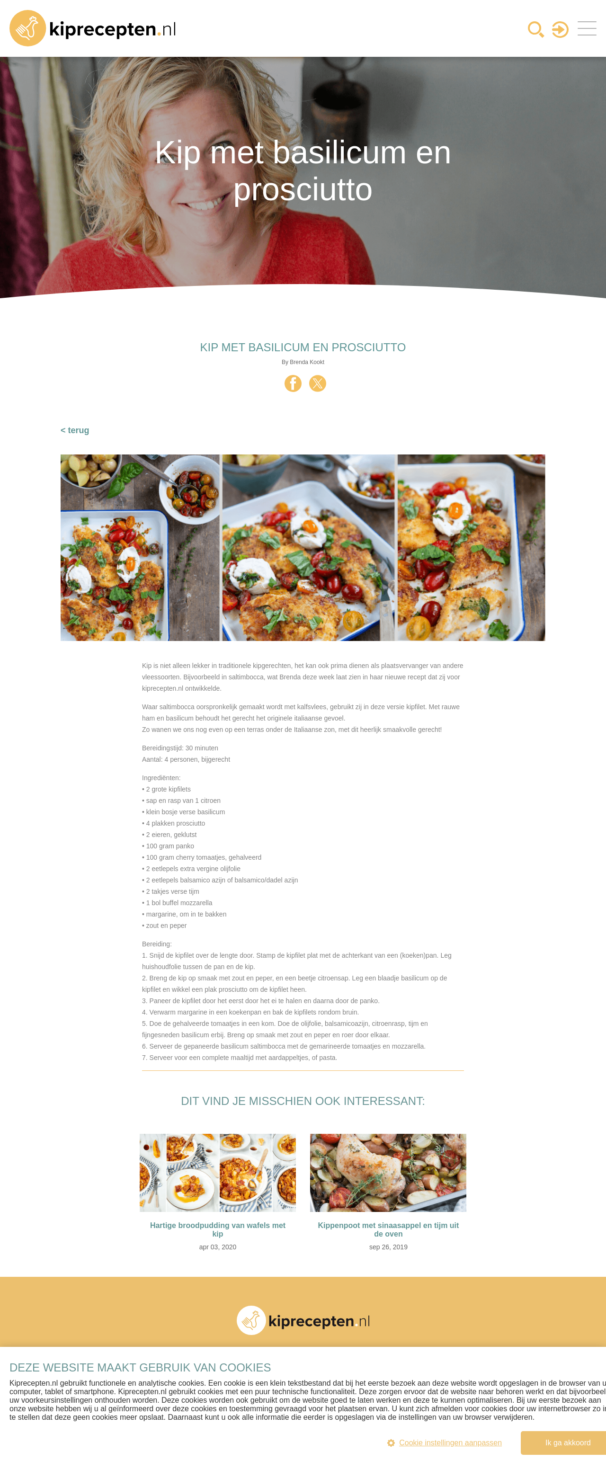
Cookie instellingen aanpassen (444, 1443)
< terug (75, 430)
